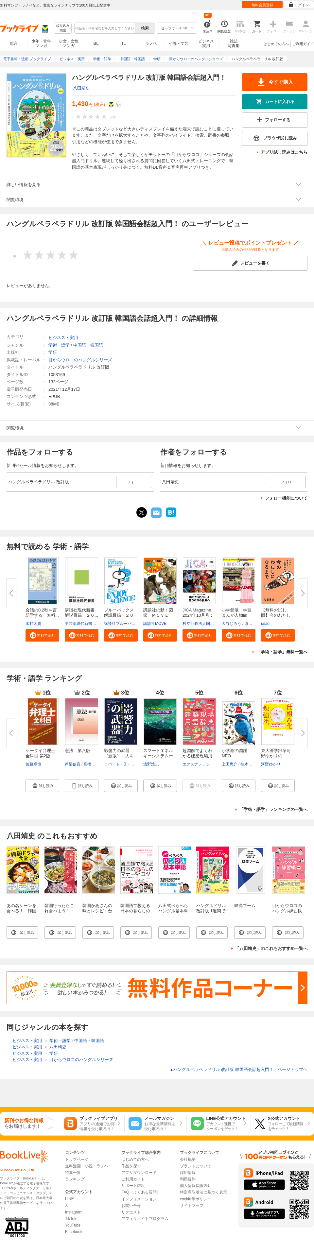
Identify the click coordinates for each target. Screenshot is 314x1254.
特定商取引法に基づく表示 (203, 1192)
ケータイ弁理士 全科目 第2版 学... (40, 756)
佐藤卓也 (33, 764)
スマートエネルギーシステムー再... (158, 756)
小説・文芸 (178, 43)
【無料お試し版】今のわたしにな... (276, 615)
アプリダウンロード (139, 1172)
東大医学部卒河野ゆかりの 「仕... (276, 756)
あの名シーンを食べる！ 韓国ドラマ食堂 (21, 911)
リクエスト (131, 1212)
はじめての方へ (276, 44)
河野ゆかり (271, 764)
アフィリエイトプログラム (144, 1218)
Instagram (73, 1212)
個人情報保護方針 (195, 1185)
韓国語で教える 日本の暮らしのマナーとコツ (135, 911)
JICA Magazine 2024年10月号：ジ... (198, 615)
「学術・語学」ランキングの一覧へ (273, 809)
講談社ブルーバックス (123, 623)
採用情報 (188, 1172)
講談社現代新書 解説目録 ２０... (82, 613)
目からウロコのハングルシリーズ (80, 359)
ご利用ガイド (303, 44)
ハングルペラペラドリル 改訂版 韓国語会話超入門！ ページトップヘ (238, 1069)
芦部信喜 (72, 764)
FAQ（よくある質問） (141, 1192)
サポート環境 (133, 1185)
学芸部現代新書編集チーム (88, 623)
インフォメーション (139, 1199)
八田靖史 (81, 88)
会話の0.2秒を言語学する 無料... (42, 613)
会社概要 (188, 1159)
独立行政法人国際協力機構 (206, 623)
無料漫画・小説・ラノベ (86, 1166)
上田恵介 (229, 764)
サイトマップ (191, 1205)
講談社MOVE (154, 623)
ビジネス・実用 (63, 337)
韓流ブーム (244, 905)
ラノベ (151, 43)
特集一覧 (73, 1172)
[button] (42, 635)
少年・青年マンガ (41, 43)
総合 (14, 43)
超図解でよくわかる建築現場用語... (197, 756)
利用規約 (188, 1179)
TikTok (70, 1218)
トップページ (77, 1159)
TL (123, 43)
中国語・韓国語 (88, 345)
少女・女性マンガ (68, 43)
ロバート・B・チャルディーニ (131, 764)
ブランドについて (195, 1166)
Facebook (73, 1231)
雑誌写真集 (233, 43)
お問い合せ (131, 1205)
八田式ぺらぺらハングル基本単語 (173, 911)
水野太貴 (33, 623)
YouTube (72, 1225)
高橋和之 (91, 764)
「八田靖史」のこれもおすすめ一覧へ (271, 948)
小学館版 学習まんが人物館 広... (237, 615)
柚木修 (246, 764)
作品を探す (131, 1166)
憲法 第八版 (77, 750)
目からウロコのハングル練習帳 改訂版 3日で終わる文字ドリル (287, 913)
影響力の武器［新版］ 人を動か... (119, 756)
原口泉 (250, 623)
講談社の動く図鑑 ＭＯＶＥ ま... (158, 615)
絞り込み (62, 28)
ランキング (75, 1179)
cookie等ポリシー (195, 1199)
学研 (52, 352)
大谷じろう (231, 623)
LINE (69, 1198)
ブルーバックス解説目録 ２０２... (119, 615)
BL (96, 43)
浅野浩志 (151, 764)
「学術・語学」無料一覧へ (281, 651)
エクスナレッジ (196, 764)
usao (265, 623)
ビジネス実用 (206, 43)
